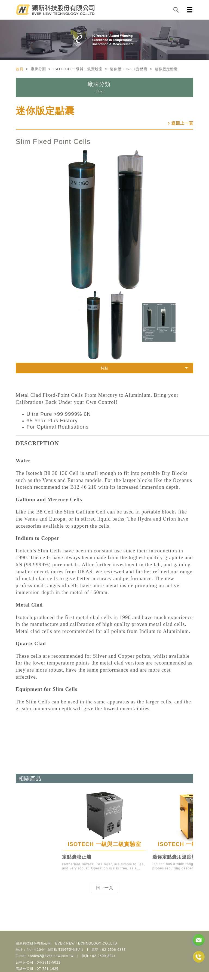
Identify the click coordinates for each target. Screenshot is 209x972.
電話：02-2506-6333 (108, 950)
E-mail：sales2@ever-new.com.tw (44, 956)
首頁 (20, 69)
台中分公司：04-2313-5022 (38, 962)
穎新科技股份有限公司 (33, 943)
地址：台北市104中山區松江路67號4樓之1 (50, 950)
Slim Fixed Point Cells (53, 141)
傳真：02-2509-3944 (99, 956)
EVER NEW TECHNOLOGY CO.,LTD (86, 943)
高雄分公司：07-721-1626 (37, 969)
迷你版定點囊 (45, 110)
